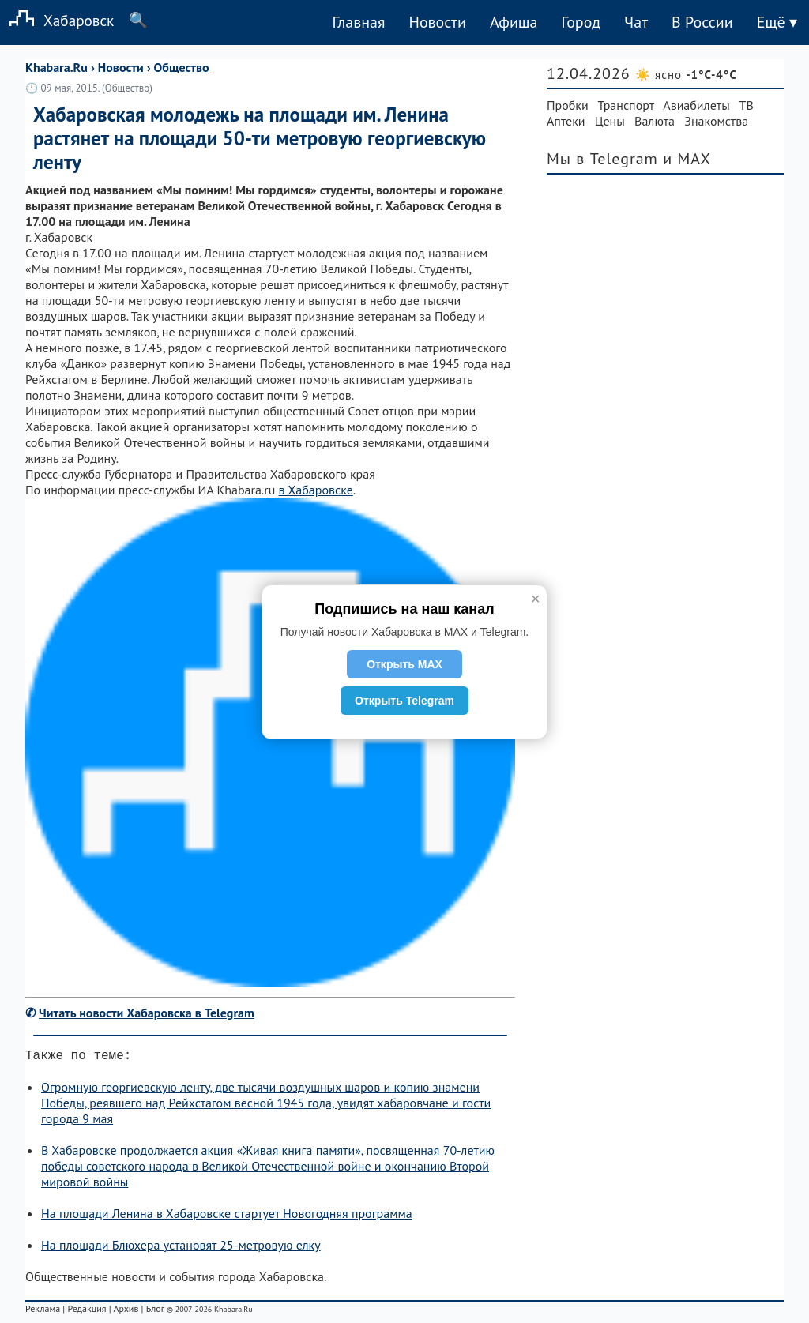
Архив (125, 1311)
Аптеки (566, 121)
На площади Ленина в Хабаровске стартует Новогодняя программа (226, 1216)
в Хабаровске (316, 490)
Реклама (42, 1311)
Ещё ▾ (777, 22)
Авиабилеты (696, 105)
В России (702, 22)
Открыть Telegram (404, 700)
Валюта (654, 121)
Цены (610, 121)
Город (581, 22)
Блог (155, 1311)
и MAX (687, 158)
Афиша (514, 22)
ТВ (746, 105)
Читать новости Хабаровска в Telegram (146, 1012)
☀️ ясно (686, 74)
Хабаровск (57, 20)
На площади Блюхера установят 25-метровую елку (181, 1248)
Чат (636, 22)
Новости (436, 22)
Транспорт (626, 105)
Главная (358, 22)
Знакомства (716, 121)
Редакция (86, 1311)
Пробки (568, 105)
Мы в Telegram (602, 158)
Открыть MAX (404, 664)
